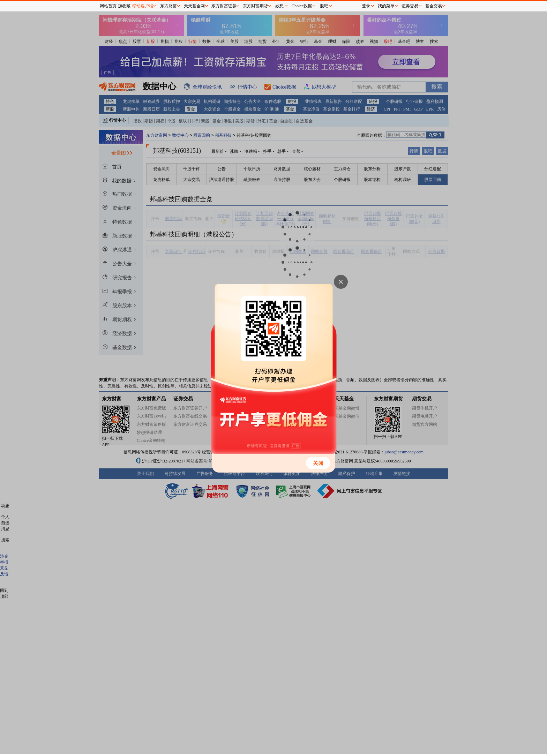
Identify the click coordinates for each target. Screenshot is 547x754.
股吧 (324, 5)
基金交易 (433, 5)
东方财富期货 (255, 5)
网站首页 (108, 5)
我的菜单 (386, 5)
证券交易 (410, 5)
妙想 (279, 5)
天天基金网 (194, 5)
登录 (366, 5)
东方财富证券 (224, 5)
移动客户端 (142, 5)
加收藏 (124, 5)
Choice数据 (302, 5)
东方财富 (168, 5)
